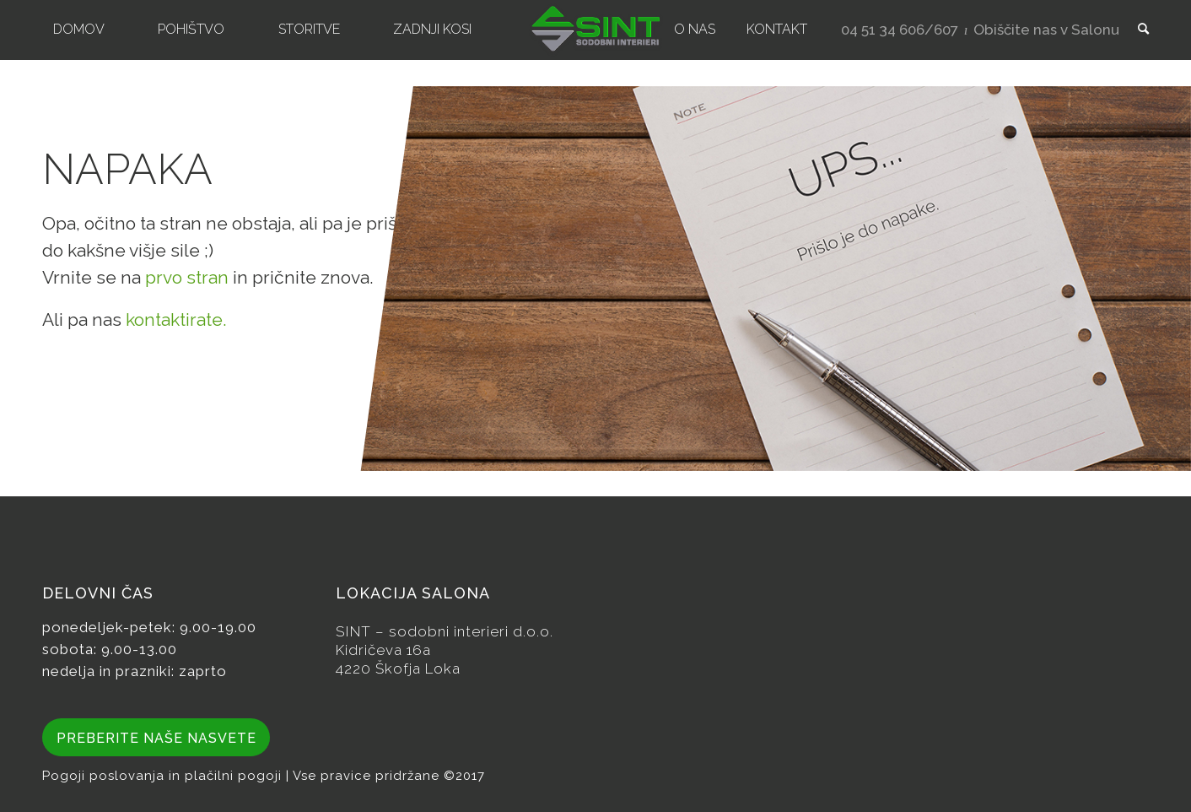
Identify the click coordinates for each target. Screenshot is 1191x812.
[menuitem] (79, 29)
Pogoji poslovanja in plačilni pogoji (164, 775)
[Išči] (1138, 29)
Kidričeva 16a (383, 649)
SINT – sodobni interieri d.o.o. (444, 631)
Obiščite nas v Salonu (1046, 29)
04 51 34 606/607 (899, 29)
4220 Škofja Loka (398, 668)
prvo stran (187, 277)
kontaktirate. (176, 319)
